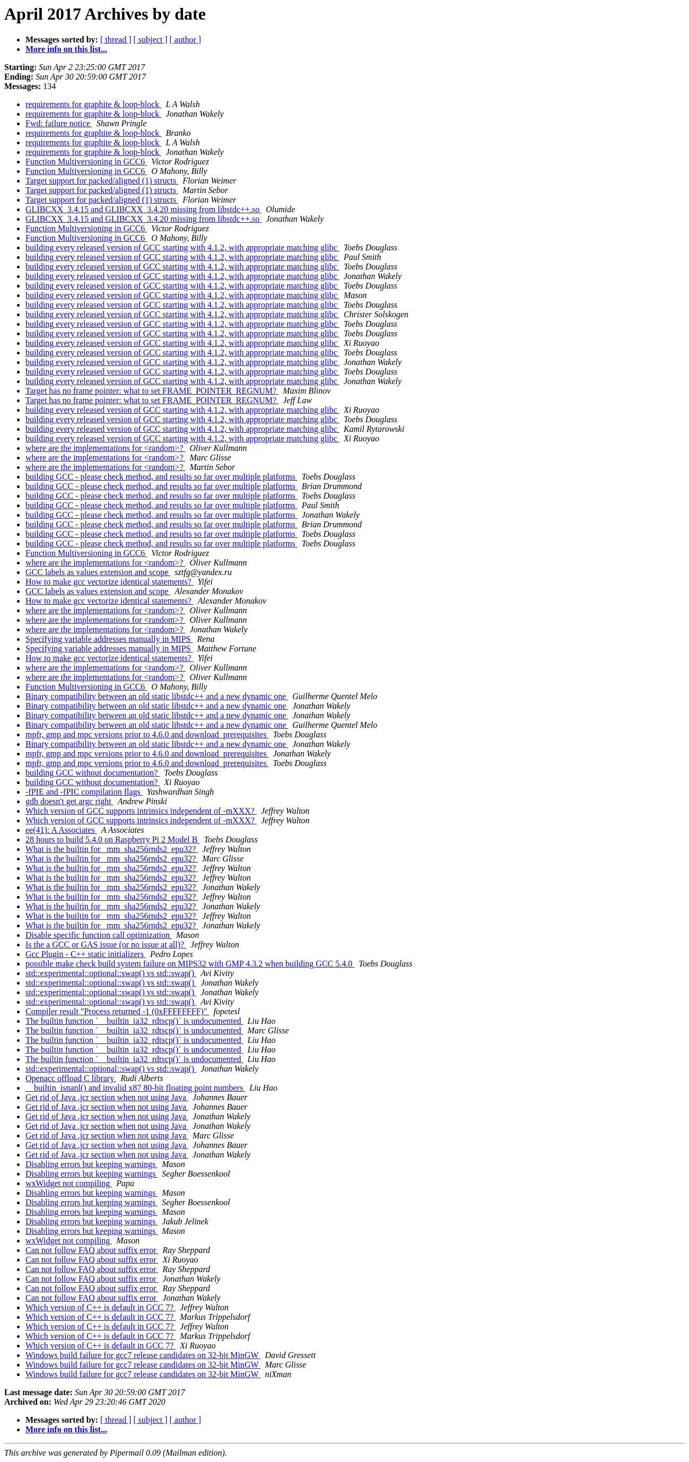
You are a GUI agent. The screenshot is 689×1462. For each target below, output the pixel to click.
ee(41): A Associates (61, 829)
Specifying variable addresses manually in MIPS (109, 638)
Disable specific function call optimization (98, 934)
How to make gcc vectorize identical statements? (109, 581)
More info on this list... (66, 49)
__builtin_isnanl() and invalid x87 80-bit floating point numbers (135, 1087)
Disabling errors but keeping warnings (91, 1164)
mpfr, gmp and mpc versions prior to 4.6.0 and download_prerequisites (146, 734)
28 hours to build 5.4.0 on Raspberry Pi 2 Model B (112, 839)
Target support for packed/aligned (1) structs (101, 180)
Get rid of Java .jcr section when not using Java (106, 1097)
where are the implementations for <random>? (105, 447)
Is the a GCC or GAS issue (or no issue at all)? (105, 944)
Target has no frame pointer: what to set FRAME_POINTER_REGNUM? (151, 390)
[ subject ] (151, 39)
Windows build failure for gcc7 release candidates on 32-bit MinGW (142, 1355)
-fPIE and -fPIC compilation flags (84, 791)
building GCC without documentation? (92, 772)
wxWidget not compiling (68, 1183)
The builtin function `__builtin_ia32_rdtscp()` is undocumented (134, 1020)
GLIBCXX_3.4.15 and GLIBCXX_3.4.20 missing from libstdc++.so (143, 209)
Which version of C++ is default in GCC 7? (100, 1307)
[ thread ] (116, 39)
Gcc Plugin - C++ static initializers (85, 954)
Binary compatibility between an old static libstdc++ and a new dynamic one (156, 696)
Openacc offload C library (70, 1078)
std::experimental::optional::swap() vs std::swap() (110, 973)
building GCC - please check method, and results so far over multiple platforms (161, 476)
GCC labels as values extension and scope (97, 572)
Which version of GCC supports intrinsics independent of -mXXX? (141, 810)
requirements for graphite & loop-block (93, 104)
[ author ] (186, 39)
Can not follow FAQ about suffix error (91, 1250)
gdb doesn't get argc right (69, 801)
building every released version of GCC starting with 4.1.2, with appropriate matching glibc (182, 247)
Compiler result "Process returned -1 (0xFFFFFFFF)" (117, 1011)
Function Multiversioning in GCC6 (86, 161)
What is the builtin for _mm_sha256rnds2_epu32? (111, 849)
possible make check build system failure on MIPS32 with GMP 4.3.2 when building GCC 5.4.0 (189, 963)
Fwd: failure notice (58, 123)
